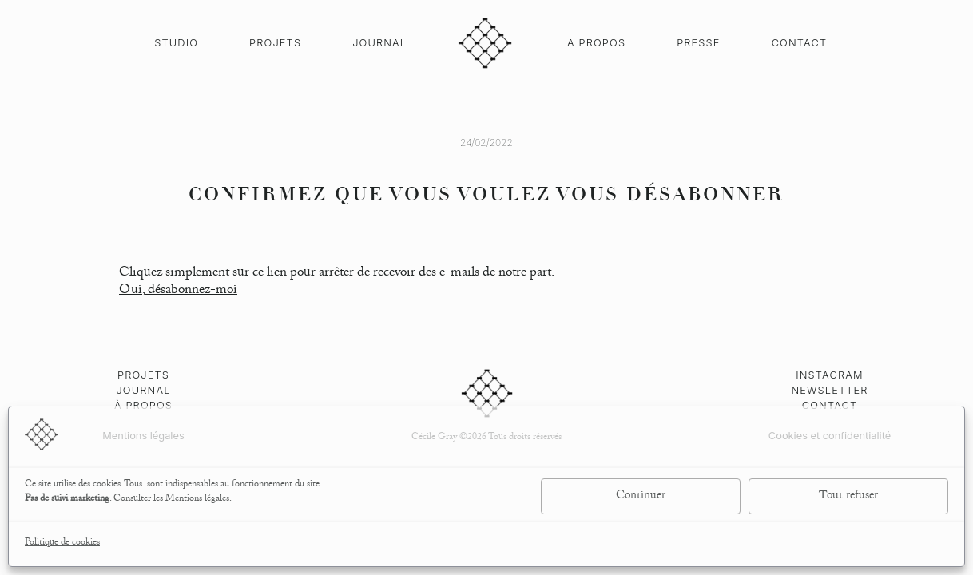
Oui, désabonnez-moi (178, 291)
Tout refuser (848, 496)
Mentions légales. (198, 499)
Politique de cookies (62, 543)
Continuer (640, 496)
